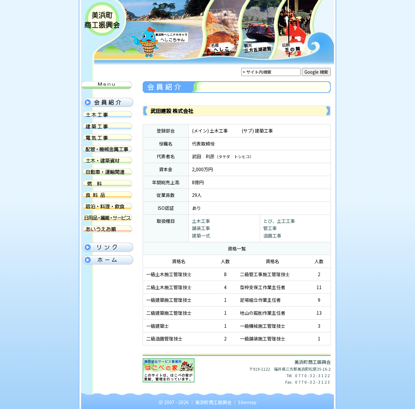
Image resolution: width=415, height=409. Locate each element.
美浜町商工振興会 (213, 402)
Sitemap (247, 402)
